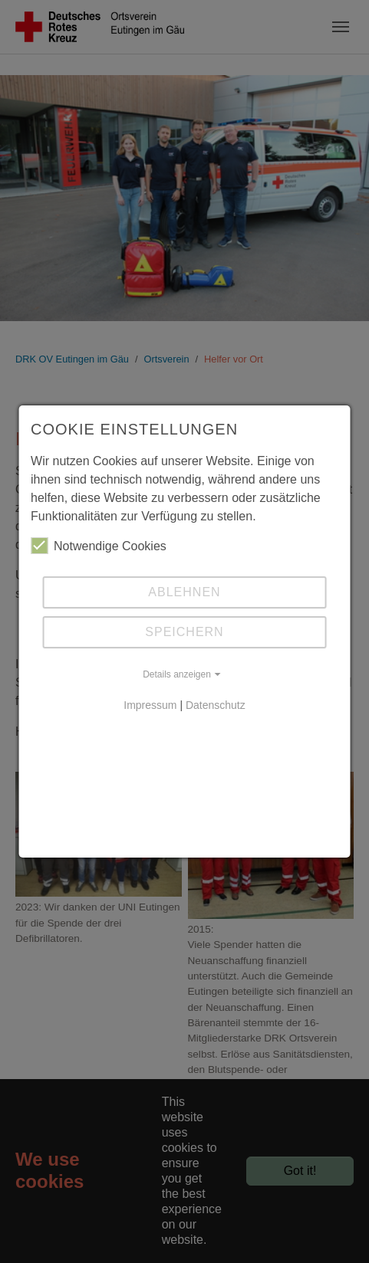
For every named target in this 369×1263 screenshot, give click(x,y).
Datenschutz (215, 705)
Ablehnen (184, 592)
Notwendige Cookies (98, 545)
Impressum (150, 705)
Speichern (184, 631)
